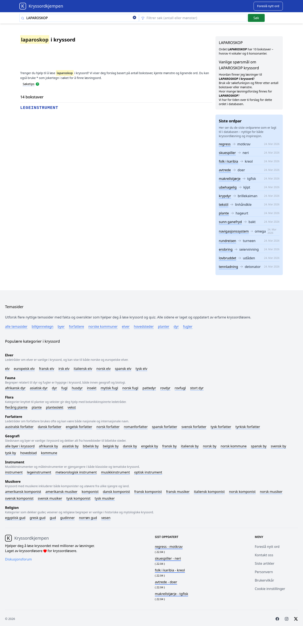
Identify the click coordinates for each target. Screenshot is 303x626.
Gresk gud (37, 517)
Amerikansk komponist (23, 491)
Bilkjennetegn (42, 326)
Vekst (72, 407)
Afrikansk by (48, 446)
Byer (61, 326)
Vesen (105, 517)
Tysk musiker (105, 498)
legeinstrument (39, 107)
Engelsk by (149, 446)
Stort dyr (196, 388)
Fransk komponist (148, 491)
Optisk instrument (148, 472)
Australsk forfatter (19, 426)
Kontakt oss (264, 555)
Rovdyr (165, 388)
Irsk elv (63, 368)
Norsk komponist (242, 491)
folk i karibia (228, 161)
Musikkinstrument (115, 472)
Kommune (49, 453)
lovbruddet (227, 258)
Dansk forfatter (50, 426)
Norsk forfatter (108, 426)
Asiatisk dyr (39, 388)
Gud (53, 517)
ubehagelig (228, 187)
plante (224, 213)
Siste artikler (264, 563)
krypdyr (225, 196)
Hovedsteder (144, 326)
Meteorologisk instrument (76, 472)
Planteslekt (54, 407)
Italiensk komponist (209, 491)
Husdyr (77, 388)
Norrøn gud (88, 517)
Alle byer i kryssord (20, 446)
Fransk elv (46, 368)
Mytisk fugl (109, 388)
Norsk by (209, 446)
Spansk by (258, 446)
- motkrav (169, 546)
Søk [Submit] (256, 18)
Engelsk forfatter (79, 426)
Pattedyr (149, 388)
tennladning (228, 266)
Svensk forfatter (193, 426)
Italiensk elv (83, 368)
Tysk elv (141, 368)
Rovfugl (180, 388)
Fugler (188, 326)
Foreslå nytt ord (267, 546)
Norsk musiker (271, 491)
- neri (168, 558)
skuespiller (227, 152)
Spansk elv (123, 368)
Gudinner (67, 517)
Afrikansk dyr (15, 388)
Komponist (90, 491)
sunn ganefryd (230, 221)
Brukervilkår (264, 580)
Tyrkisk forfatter (247, 426)
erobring (226, 249)
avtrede (225, 170)
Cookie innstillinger (270, 588)
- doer (166, 582)
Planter (163, 326)
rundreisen (227, 240)
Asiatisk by (70, 446)
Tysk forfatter (221, 426)
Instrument (14, 472)
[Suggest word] (268, 6)
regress (225, 144)
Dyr (176, 326)
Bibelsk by (91, 446)
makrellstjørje (230, 178)
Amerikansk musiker (61, 491)
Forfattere (76, 326)
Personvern (264, 572)
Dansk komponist (116, 491)
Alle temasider (16, 326)
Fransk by (169, 446)
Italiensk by (190, 446)
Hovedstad (28, 453)
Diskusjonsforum (18, 559)
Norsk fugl (130, 388)
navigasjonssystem (234, 231)
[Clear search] (134, 18)
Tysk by (10, 453)
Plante (37, 407)
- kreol (170, 570)
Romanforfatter (136, 426)
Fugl (64, 388)
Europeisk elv (24, 368)
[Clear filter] (193, 18)
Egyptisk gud (15, 517)
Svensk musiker (50, 498)
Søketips (29, 84)
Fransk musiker (178, 491)
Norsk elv (103, 368)
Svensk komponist (19, 498)
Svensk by (278, 446)
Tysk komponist (78, 498)
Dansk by (130, 446)
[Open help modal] (37, 83)
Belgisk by (111, 446)
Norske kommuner (103, 326)
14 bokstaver (32, 96)
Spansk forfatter (164, 426)
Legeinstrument (39, 472)
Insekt (91, 388)
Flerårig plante (16, 407)
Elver (126, 326)
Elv (7, 368)
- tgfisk (171, 593)
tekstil (223, 204)
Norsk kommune (234, 446)
